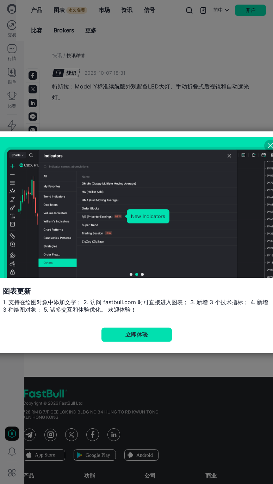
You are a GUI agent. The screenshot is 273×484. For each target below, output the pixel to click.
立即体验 (136, 334)
